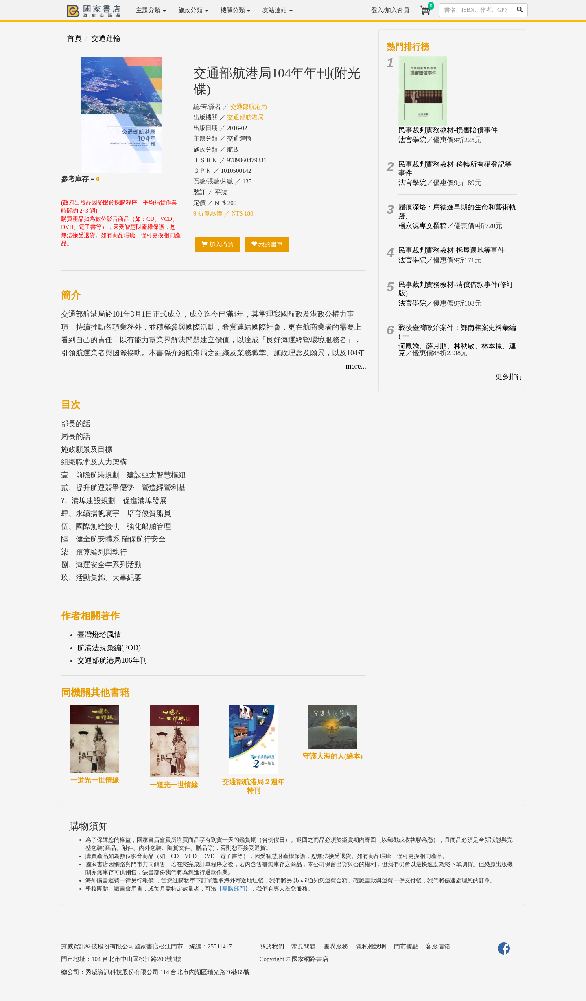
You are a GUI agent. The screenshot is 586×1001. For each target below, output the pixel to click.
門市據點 (406, 946)
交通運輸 (105, 38)
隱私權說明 (371, 946)
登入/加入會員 (390, 10)
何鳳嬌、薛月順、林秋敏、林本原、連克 (457, 349)
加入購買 (217, 244)
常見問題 (303, 946)
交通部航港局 (248, 106)
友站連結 (277, 10)
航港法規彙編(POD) (109, 648)
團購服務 (336, 946)
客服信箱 (438, 946)
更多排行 (509, 377)
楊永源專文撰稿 (422, 226)
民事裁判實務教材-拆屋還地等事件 (451, 250)
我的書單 (267, 244)
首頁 (74, 38)
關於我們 (272, 946)
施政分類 (193, 10)
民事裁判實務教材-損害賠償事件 (448, 130)
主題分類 (151, 10)
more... (356, 366)
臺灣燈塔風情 (99, 635)
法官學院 (412, 140)
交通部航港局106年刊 (112, 660)
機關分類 (236, 10)
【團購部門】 (233, 889)
